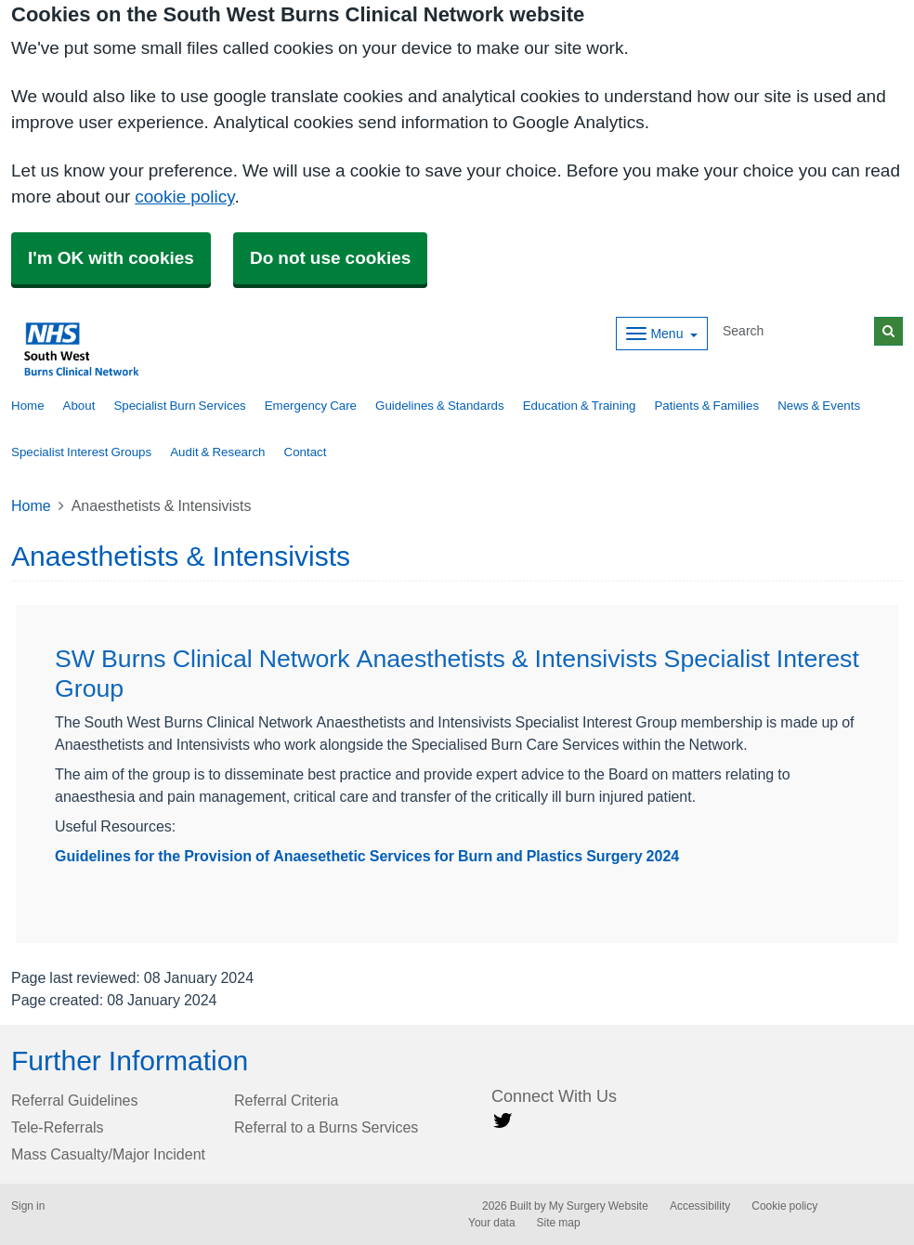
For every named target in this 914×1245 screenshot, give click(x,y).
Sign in (28, 1206)
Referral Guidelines (74, 1100)
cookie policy (184, 196)
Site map (559, 1222)
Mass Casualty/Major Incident (108, 1154)
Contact (305, 452)
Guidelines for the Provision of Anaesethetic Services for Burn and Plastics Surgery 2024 (367, 855)
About (79, 406)
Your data (492, 1222)
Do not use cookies (330, 258)
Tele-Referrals (57, 1127)
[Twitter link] (502, 1121)
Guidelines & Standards (439, 406)
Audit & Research (217, 452)
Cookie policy (784, 1206)
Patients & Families (706, 406)
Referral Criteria (286, 1100)
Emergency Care (311, 406)
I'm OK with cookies (111, 258)
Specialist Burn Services (179, 406)
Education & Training (579, 406)
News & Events (818, 406)
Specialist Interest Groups (81, 452)
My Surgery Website (598, 1206)
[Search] (795, 331)
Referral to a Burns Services (326, 1127)
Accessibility (700, 1206)
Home (31, 505)
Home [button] (28, 406)
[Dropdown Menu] (662, 333)
